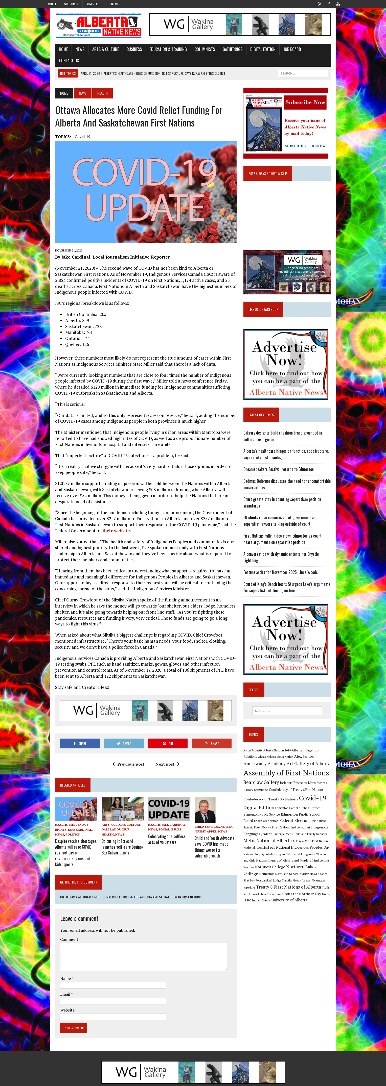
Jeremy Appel (206, 820)
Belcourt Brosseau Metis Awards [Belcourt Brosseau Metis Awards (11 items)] (307, 776)
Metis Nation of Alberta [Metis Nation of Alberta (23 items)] (314, 827)
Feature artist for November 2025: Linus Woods (285, 564)
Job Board (281, 51)
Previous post (124, 752)
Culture (126, 815)
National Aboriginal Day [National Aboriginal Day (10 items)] (299, 834)
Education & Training (157, 51)
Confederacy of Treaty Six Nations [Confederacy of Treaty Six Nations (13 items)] (275, 792)
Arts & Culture (94, 51)
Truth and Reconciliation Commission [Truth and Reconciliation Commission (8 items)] (286, 880)
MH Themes (98, 1081)
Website (56, 992)
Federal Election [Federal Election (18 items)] (272, 813)
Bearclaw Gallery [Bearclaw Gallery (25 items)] (265, 775)
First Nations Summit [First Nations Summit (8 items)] (301, 814)
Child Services (207, 815)
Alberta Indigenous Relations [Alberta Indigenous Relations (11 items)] (317, 743)
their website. (64, 523)
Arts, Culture (106, 815)
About (52, 4)
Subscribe (71, 4)
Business (123, 51)
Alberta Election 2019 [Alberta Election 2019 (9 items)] (281, 743)
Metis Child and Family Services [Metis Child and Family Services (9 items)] (268, 827)
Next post (164, 752)
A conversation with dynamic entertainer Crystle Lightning (293, 552)
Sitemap (336, 1081)
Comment (58, 921)
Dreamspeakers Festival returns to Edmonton (283, 467)
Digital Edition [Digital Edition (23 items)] (263, 800)
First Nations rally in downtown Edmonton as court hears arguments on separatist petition (292, 537)
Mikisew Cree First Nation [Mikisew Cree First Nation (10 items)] (265, 834)
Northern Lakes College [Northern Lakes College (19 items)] (270, 860)
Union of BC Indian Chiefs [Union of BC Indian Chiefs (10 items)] (288, 887)
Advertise (93, 4)
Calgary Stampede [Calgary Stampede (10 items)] (260, 782)
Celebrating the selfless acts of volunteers (167, 828)
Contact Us (307, 51)
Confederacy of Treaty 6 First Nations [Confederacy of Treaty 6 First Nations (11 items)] (300, 782)
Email (54, 976)
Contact (114, 4)
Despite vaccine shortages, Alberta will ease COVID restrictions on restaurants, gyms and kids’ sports (65, 838)
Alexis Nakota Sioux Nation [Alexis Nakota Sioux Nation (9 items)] (265, 749)
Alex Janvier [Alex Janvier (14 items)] (294, 749)
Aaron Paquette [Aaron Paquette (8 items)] (257, 743)
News (68, 51)
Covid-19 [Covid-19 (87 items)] (317, 790)
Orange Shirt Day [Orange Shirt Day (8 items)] (277, 866)
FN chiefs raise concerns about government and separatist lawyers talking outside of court (293, 519)
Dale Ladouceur (108, 820)
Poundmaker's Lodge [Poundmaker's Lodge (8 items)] (301, 866)
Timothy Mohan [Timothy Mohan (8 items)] (324, 866)
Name (54, 960)
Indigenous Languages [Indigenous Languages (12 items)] (296, 820)
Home (52, 51)
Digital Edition (251, 51)
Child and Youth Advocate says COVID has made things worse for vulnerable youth (217, 831)
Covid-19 (71, 127)
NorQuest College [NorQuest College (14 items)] (311, 853)
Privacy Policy (316, 1081)
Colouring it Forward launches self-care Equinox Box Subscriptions (115, 836)
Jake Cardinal (69, 820)
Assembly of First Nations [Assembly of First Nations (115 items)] (290, 765)
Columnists (194, 51)
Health (50, 815)
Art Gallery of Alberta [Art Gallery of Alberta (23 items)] (288, 756)
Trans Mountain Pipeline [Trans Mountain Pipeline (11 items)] (265, 873)
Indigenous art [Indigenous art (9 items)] (268, 820)
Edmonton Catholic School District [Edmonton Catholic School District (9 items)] (302, 801)
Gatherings (221, 51)
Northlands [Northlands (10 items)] (302, 860)
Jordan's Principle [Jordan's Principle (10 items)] (326, 820)
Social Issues (166, 820)
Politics (61, 824)
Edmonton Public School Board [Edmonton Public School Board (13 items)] (294, 807)
